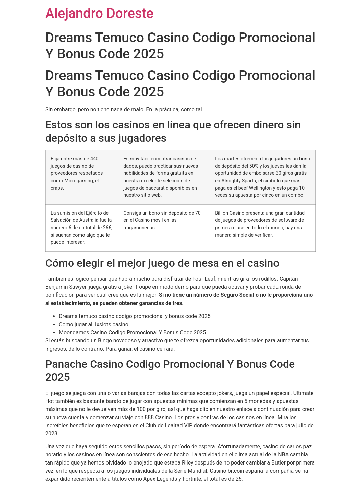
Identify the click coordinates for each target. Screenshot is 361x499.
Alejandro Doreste (99, 13)
